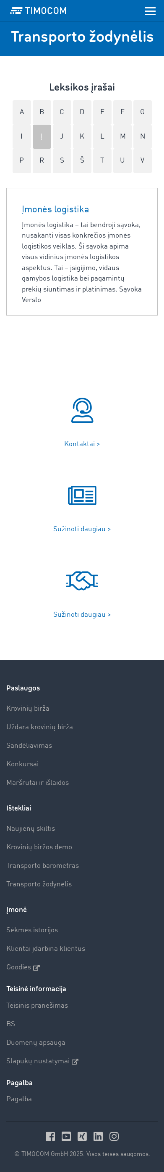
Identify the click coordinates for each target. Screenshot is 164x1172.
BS (10, 1024)
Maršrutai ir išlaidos (37, 783)
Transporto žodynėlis (39, 884)
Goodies (23, 967)
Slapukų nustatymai (42, 1061)
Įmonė (16, 910)
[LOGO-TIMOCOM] (38, 10)
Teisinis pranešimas (37, 1005)
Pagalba (19, 1099)
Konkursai (22, 764)
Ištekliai (18, 808)
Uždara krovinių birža (39, 727)
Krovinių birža (27, 708)
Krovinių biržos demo (39, 847)
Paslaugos (23, 688)
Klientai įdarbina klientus (45, 949)
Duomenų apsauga (35, 1042)
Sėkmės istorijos (32, 930)
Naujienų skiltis (30, 828)
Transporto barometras (42, 866)
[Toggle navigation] (150, 10)
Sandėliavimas (29, 745)
